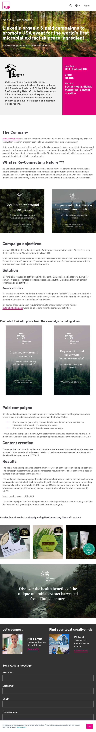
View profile (33, 649)
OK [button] (89, 726)
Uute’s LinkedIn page (12, 308)
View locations (81, 650)
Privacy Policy (21, 727)
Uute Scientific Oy (11, 138)
